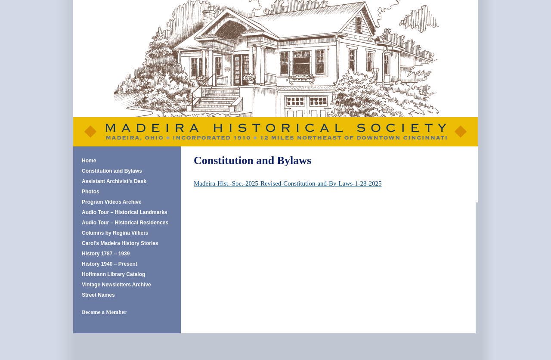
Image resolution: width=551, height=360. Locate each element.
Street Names (98, 295)
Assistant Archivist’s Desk (114, 181)
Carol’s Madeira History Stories (120, 243)
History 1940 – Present (109, 264)
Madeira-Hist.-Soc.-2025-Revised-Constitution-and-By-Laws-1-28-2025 (288, 183)
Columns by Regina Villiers (115, 233)
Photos (90, 192)
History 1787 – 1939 (106, 254)
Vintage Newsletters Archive (116, 285)
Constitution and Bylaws (112, 171)
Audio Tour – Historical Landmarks (124, 212)
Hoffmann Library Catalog (113, 274)
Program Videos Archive (112, 202)
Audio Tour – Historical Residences (125, 223)
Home (89, 161)
